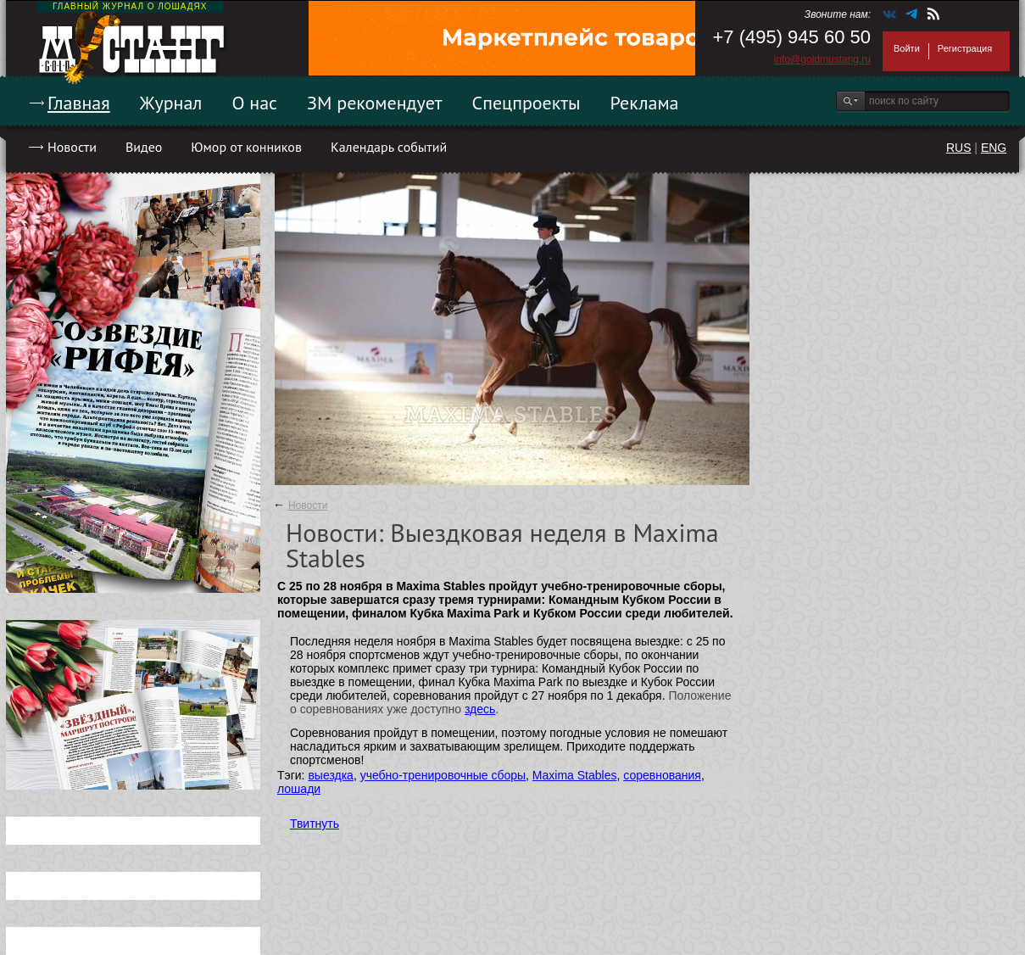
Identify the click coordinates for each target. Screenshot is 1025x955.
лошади (298, 789)
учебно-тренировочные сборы (443, 775)
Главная (78, 102)
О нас (254, 102)
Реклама (644, 102)
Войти (907, 48)
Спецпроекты (526, 102)
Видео (143, 146)
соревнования (662, 775)
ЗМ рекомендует (375, 102)
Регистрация (965, 48)
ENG (993, 147)
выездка (330, 775)
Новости (72, 146)
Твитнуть (314, 823)
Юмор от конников (246, 146)
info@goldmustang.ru (822, 59)
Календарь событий (389, 146)
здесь (480, 709)
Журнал (171, 102)
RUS (959, 147)
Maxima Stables (574, 775)
